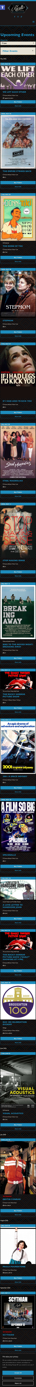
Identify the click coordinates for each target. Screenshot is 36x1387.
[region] (18, 1370)
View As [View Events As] (4, 40)
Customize (18, 1378)
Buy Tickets (18, 102)
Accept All (18, 1373)
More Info (18, 106)
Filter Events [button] (18, 51)
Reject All (18, 1383)
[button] (2, 7)
